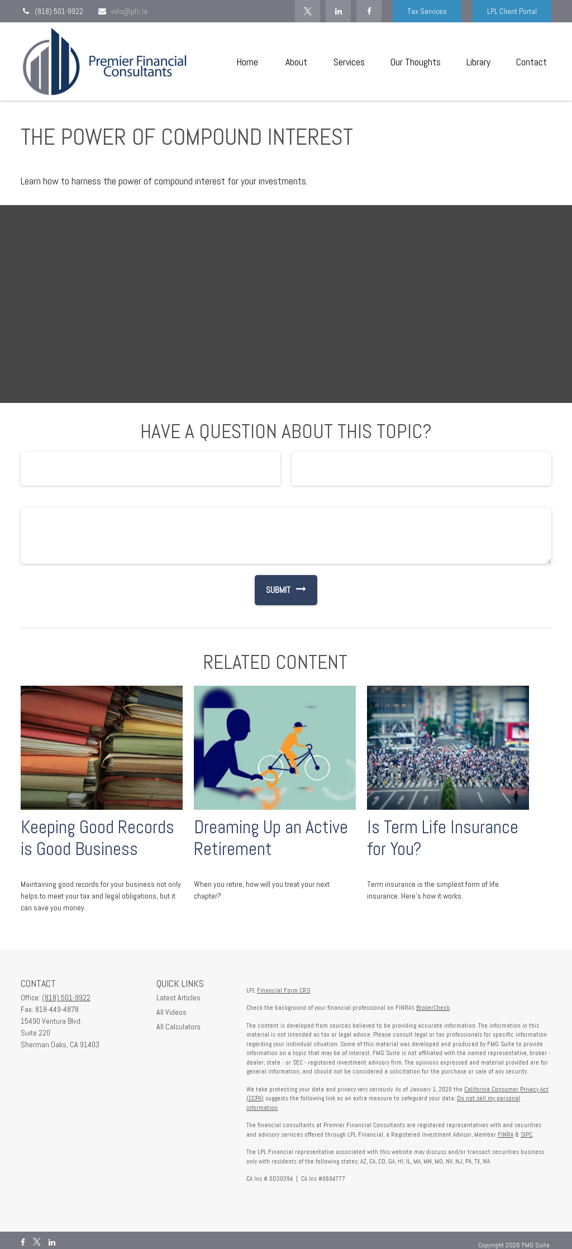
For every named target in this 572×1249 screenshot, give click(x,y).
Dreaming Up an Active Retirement (271, 838)
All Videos (171, 1012)
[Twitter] (307, 11)
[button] (247, 61)
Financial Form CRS (283, 990)
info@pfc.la (122, 11)
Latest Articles (178, 997)
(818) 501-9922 (52, 11)
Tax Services (427, 11)
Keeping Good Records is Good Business (97, 838)
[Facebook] (369, 11)
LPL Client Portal (512, 11)
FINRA (505, 1134)
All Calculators (178, 1027)
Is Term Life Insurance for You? (442, 838)
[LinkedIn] (338, 11)
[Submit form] (272, 590)
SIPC (526, 1134)
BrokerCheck (433, 1007)
